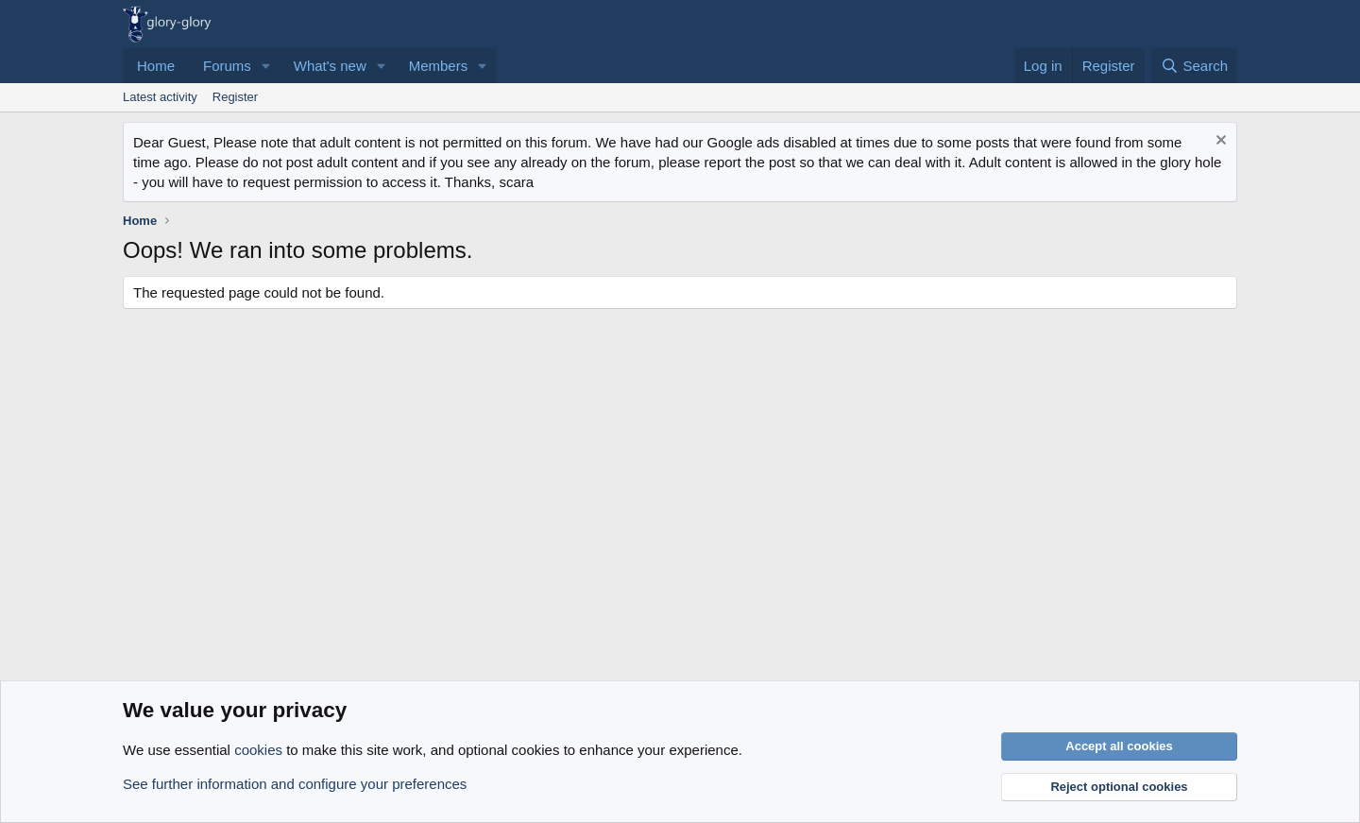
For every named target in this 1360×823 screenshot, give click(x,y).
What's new (330, 66)
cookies (258, 750)
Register (235, 97)
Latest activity (160, 97)
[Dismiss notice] (1219, 142)
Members (438, 66)
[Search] (1194, 65)
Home (156, 66)
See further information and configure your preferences (295, 784)
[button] (266, 65)
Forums (227, 66)
